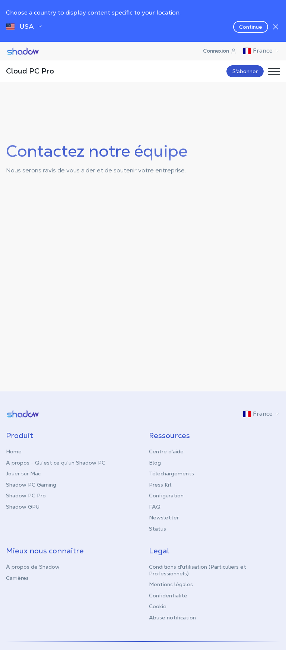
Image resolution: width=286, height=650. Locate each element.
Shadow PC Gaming (31, 484)
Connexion (219, 50)
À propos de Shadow (33, 566)
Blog (155, 462)
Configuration (166, 495)
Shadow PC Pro (26, 495)
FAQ (155, 506)
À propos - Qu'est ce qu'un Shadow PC (55, 462)
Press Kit (160, 484)
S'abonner (245, 71)
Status (157, 528)
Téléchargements (171, 473)
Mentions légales (171, 584)
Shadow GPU (22, 506)
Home (14, 451)
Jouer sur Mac (23, 473)
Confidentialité (168, 595)
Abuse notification (172, 617)
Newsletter (164, 517)
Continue (250, 27)
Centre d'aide (166, 451)
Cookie (157, 606)
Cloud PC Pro (30, 71)
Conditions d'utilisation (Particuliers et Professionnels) (197, 569)
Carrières (17, 577)
